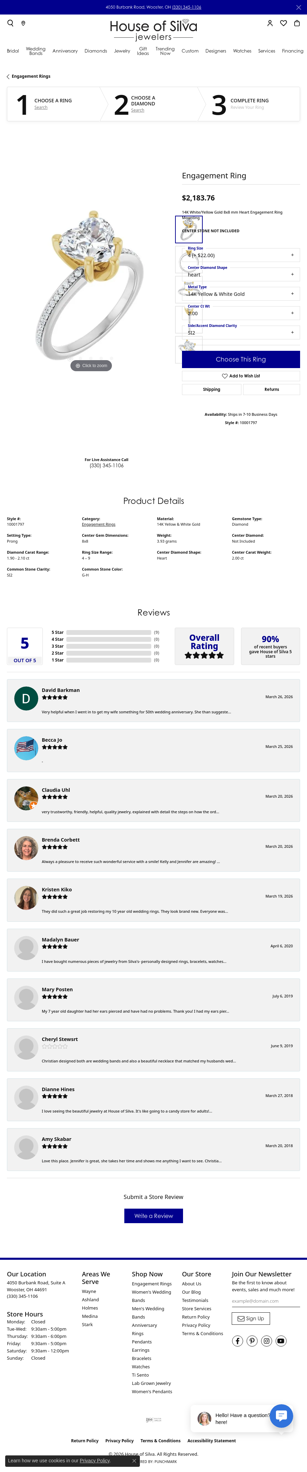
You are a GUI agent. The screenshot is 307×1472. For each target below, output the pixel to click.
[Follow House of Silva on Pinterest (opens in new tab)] (252, 1341)
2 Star (58, 653)
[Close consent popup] (134, 1461)
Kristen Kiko (57, 889)
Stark (87, 1324)
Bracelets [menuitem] (141, 1358)
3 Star (58, 646)
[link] (23, 23)
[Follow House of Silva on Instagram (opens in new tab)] (266, 1341)
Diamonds (96, 51)
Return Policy (196, 1317)
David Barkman (61, 690)
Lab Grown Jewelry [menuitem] (151, 1383)
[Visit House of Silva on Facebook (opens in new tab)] (237, 1341)
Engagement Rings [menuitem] (152, 1284)
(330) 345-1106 (186, 7)
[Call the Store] (22, 1296)
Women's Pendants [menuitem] (152, 1391)
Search (41, 107)
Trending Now (165, 51)
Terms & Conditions (202, 1333)
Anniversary (65, 51)
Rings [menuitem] (138, 1333)
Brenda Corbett (61, 839)
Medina (90, 1316)
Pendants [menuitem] (142, 1342)
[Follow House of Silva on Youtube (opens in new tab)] (281, 1341)
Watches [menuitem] (141, 1366)
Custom (190, 51)
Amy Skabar (56, 1139)
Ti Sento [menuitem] (140, 1375)
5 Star (58, 632)
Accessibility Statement (212, 1441)
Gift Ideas (143, 51)
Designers (215, 51)
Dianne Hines (58, 1089)
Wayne (89, 1291)
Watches (242, 51)
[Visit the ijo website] (153, 1420)
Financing (293, 51)
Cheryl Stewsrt (60, 1039)
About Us (191, 1284)
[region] (91, 290)
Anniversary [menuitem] (144, 1325)
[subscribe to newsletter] (251, 1318)
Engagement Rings (31, 76)
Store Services (196, 1308)
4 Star (58, 639)
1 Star (58, 660)
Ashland (90, 1299)
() (156, 632)
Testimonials (195, 1300)
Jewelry (122, 51)
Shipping (211, 389)
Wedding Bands (36, 51)
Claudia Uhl (56, 790)
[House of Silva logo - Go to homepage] (154, 29)
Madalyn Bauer (60, 939)
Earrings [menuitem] (141, 1350)
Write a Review (153, 1215)
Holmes (90, 1308)
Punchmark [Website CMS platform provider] (165, 1461)
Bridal (13, 51)
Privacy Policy (196, 1325)
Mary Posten (57, 989)
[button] (10, 23)
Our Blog (191, 1292)
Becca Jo (52, 740)
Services (266, 51)
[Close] (298, 7)
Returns (272, 389)
